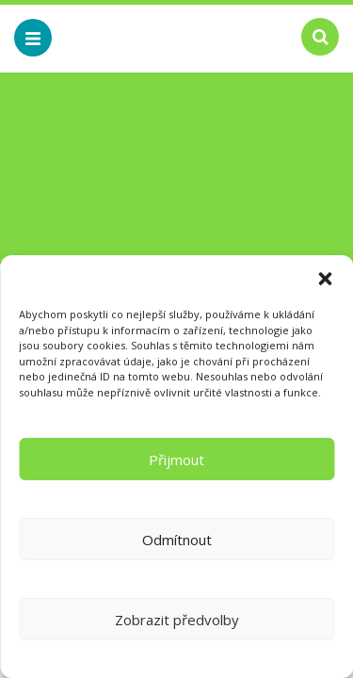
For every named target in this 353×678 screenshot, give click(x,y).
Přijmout (176, 459)
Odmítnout (177, 539)
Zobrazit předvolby (177, 619)
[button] (324, 278)
